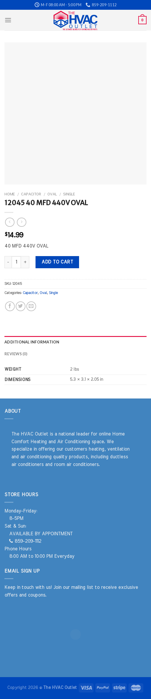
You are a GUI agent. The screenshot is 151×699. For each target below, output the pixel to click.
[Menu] (8, 20)
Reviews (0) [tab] (15, 353)
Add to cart (57, 262)
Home (9, 194)
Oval (52, 194)
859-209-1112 (25, 541)
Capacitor (31, 194)
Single (69, 194)
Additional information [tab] (32, 342)
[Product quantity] (16, 262)
